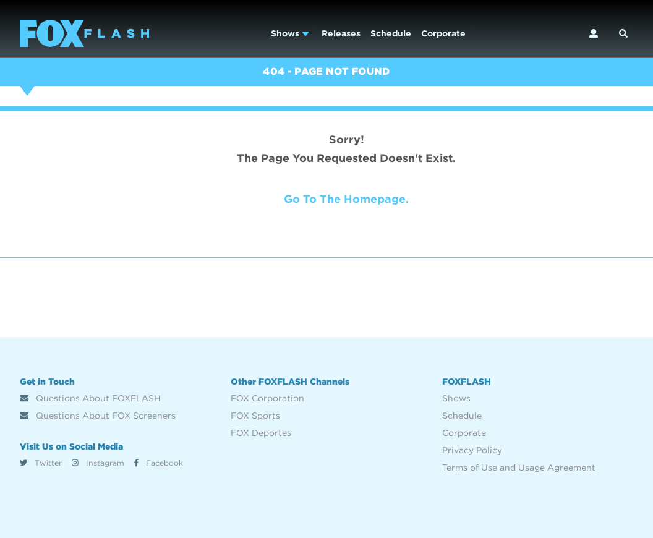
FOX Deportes (261, 433)
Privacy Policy (472, 450)
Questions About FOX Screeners (98, 416)
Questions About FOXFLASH (90, 398)
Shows (290, 33)
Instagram (98, 463)
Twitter (41, 463)
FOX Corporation (267, 398)
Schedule (390, 33)
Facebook (158, 463)
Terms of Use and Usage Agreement (518, 467)
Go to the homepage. (346, 198)
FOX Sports (255, 416)
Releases (341, 33)
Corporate (443, 33)
